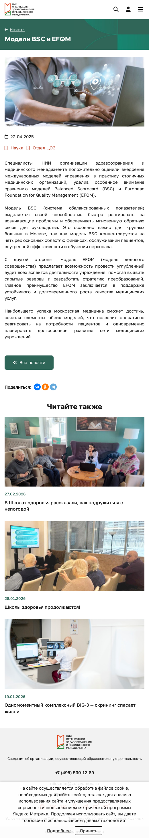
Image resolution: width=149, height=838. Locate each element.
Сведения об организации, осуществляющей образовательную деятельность (74, 758)
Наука (16, 147)
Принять (88, 830)
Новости (17, 29)
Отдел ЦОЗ (44, 147)
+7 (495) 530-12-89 (74, 772)
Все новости (32, 362)
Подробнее (59, 830)
